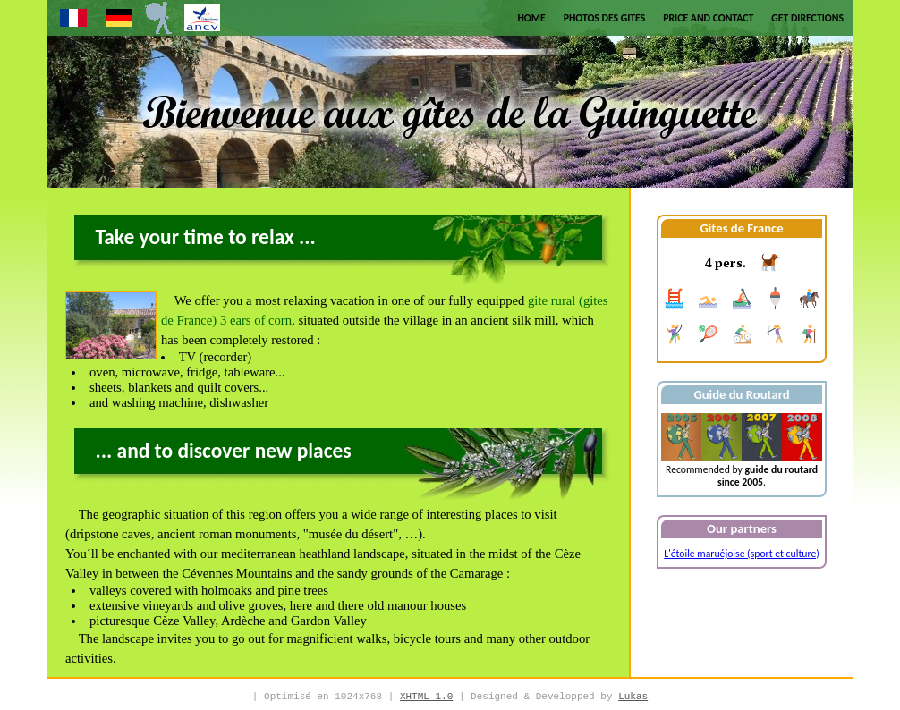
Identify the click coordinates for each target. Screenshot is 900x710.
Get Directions (807, 18)
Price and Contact (708, 18)
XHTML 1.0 (426, 696)
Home (531, 18)
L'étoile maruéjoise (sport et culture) (741, 553)
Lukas (633, 696)
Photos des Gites (605, 18)
